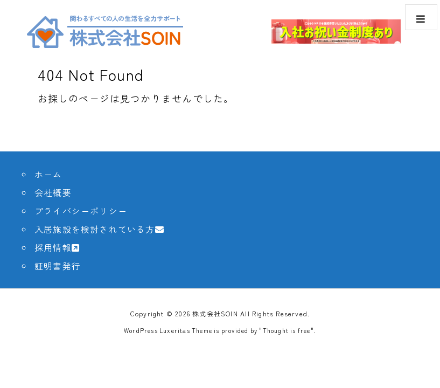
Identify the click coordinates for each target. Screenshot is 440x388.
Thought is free (287, 330)
